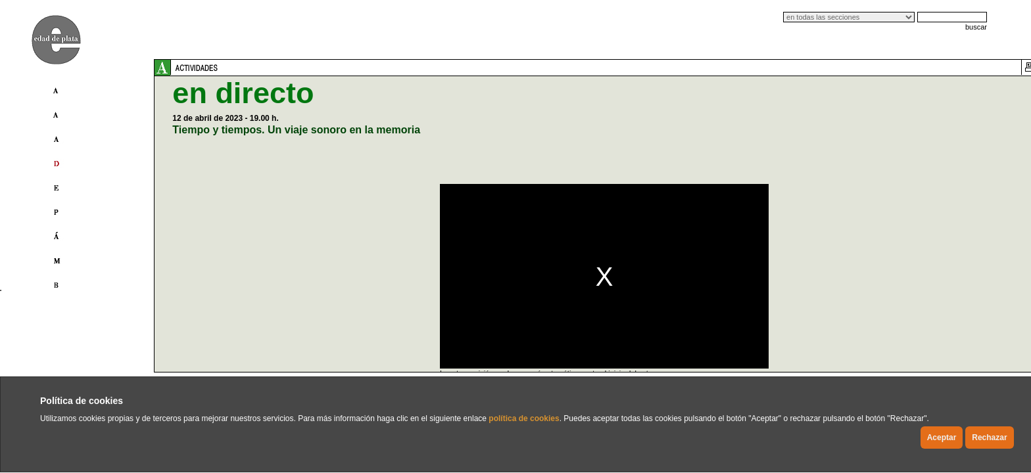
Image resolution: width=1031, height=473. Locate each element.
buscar (976, 27)
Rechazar (989, 437)
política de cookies (524, 418)
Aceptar (942, 437)
